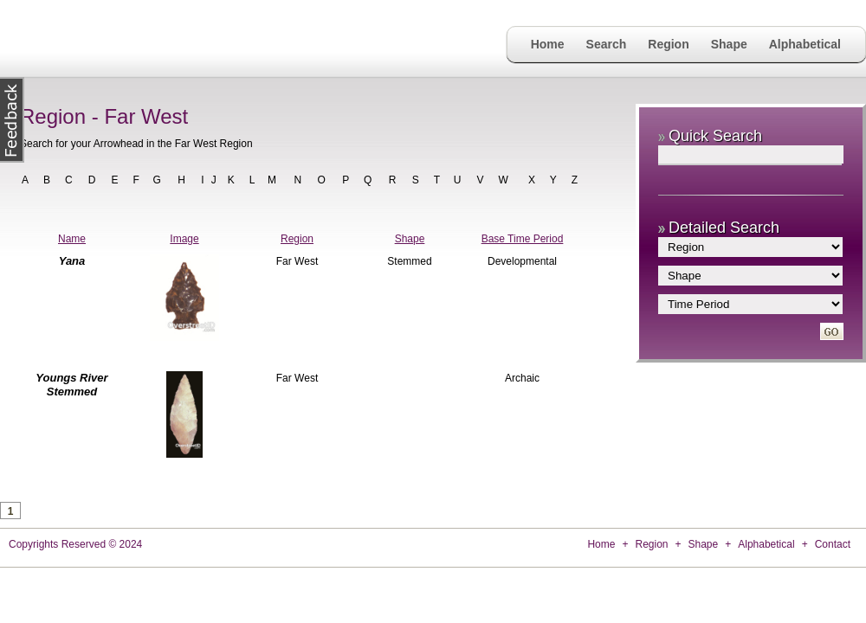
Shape (729, 44)
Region (668, 44)
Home (548, 44)
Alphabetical (805, 44)
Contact (832, 544)
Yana (72, 260)
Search (606, 44)
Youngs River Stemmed (71, 384)
